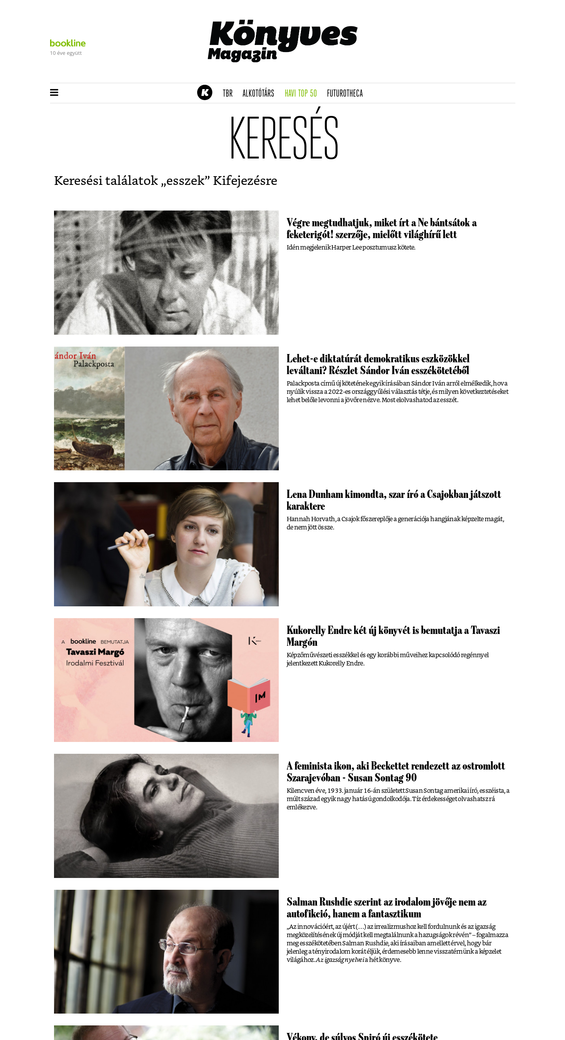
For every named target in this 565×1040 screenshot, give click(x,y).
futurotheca (347, 93)
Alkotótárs (261, 93)
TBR (230, 93)
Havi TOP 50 (303, 93)
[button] (54, 93)
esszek (185, 181)
